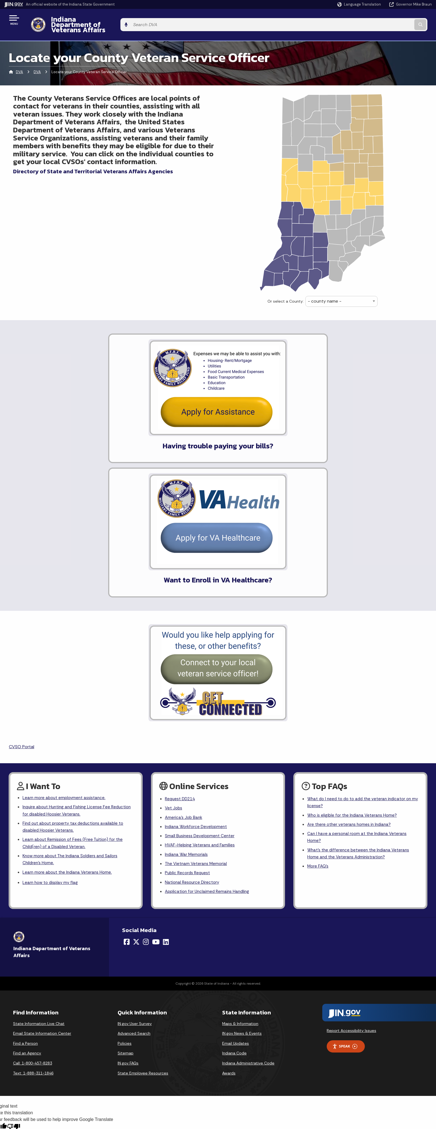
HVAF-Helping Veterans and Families (201, 691)
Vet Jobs (174, 652)
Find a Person (25, 892)
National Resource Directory (193, 730)
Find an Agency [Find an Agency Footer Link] (27, 901)
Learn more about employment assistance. (66, 641)
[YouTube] (156, 790)
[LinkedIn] (166, 790)
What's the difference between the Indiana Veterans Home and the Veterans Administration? (360, 700)
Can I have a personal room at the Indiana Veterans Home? (359, 683)
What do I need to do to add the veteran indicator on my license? (361, 646)
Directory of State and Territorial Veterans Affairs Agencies (93, 161)
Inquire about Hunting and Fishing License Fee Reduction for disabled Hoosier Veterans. (69, 654)
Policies (125, 892)
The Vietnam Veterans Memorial (197, 710)
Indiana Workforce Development (197, 672)
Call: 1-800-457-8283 (32, 911)
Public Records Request (189, 720)
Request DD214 (181, 642)
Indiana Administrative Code (248, 911)
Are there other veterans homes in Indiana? (351, 669)
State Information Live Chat (39, 871)
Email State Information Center (42, 882)
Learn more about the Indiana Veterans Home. (69, 720)
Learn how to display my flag (52, 731)
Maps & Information (240, 871)
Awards (229, 921)
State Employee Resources (143, 921)
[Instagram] (146, 790)
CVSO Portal (21, 589)
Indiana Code (234, 901)
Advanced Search (134, 882)
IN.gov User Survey (135, 871)
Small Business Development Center (201, 681)
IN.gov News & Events (242, 882)
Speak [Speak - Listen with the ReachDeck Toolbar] (344, 895)
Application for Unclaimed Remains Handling (209, 740)
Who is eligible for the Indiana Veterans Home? (354, 659)
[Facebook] (127, 790)
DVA (19, 62)
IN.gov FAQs (128, 911)
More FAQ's (318, 714)
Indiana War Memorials (187, 701)
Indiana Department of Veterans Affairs (111, 19)
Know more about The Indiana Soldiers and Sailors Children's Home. (73, 706)
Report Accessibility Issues (351, 879)
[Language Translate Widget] (359, 4)
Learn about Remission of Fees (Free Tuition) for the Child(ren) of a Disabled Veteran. (75, 689)
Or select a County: (285, 291)
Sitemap (125, 901)
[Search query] (382, 19)
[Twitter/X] (136, 790)
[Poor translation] (13, 975)
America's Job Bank (184, 661)
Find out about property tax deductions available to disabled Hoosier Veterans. (76, 672)
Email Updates (235, 892)
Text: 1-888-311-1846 (33, 921)
